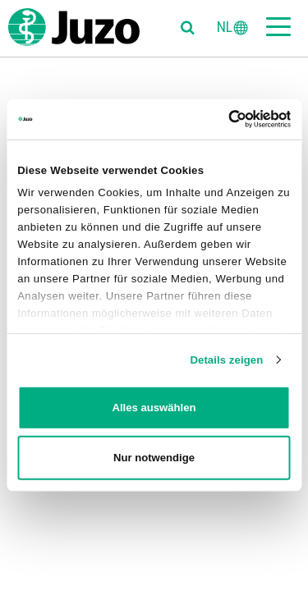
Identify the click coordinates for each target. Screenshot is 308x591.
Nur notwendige (154, 457)
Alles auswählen (153, 407)
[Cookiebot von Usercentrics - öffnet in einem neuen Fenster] (220, 119)
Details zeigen (226, 359)
